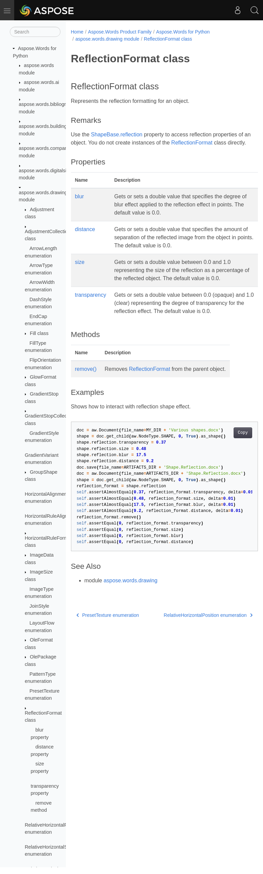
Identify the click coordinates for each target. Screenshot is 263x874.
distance (85, 237)
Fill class (39, 333)
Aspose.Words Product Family (119, 32)
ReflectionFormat (199, 142)
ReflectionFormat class (168, 39)
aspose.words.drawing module (107, 39)
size (80, 270)
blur (79, 204)
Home (77, 32)
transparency (90, 311)
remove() (86, 393)
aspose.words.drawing (130, 605)
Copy (229, 457)
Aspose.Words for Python (183, 32)
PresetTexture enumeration (107, 639)
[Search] (35, 32)
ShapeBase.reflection (116, 134)
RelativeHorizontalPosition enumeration (194, 639)
